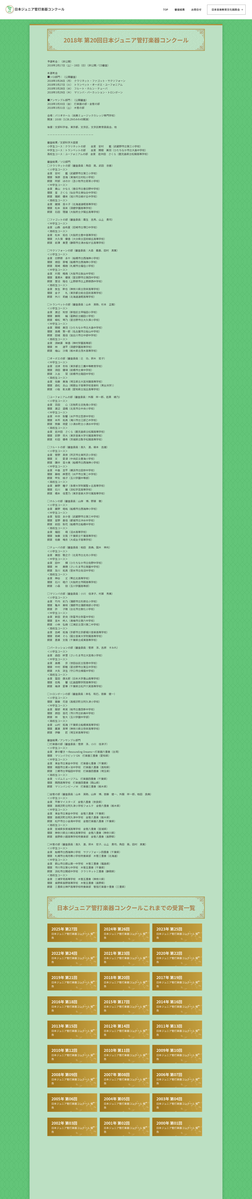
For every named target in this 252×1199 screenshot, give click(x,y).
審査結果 (180, 9)
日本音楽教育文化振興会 (226, 9)
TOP (165, 9)
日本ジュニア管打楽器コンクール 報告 (70, 933)
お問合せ (196, 9)
